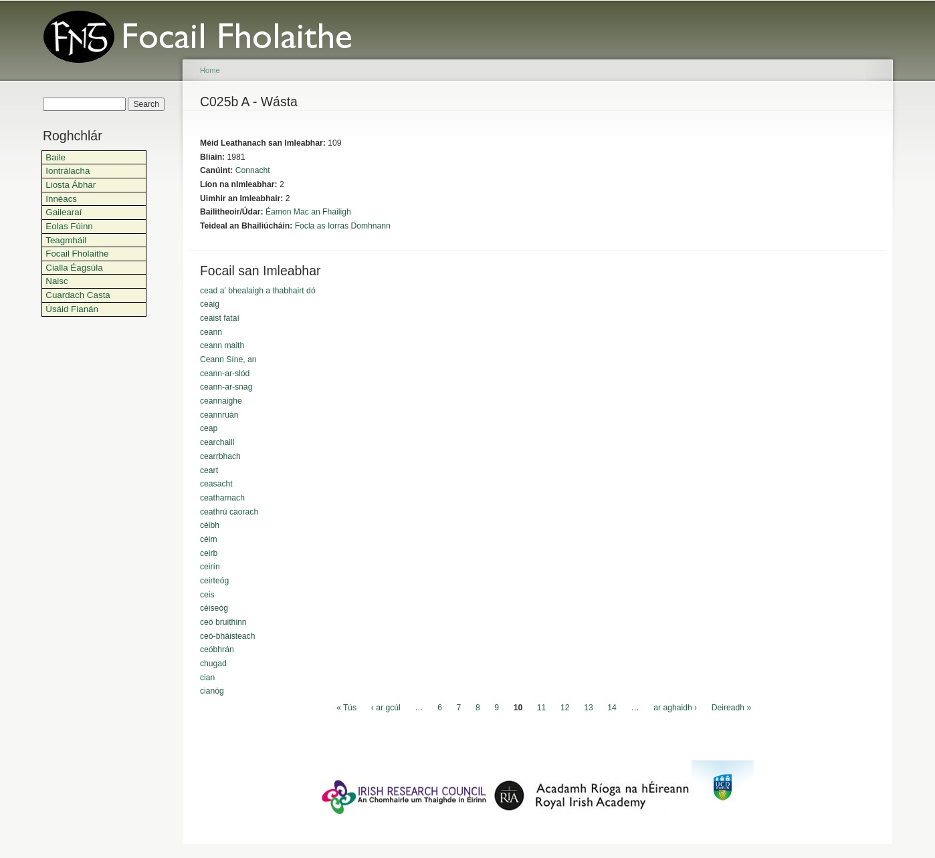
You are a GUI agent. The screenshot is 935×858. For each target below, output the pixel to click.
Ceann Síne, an (228, 359)
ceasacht (216, 483)
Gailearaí (63, 212)
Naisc (56, 281)
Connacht (252, 170)
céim (208, 539)
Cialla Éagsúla (73, 268)
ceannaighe (221, 401)
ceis (207, 594)
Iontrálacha (67, 171)
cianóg (212, 691)
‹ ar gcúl (386, 707)
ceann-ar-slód (224, 373)
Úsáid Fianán (71, 309)
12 (565, 707)
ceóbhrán (217, 649)
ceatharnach (222, 498)
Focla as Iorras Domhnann (343, 226)
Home (210, 70)
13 (588, 707)
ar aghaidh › (675, 707)
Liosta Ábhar (70, 185)
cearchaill (217, 442)
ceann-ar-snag (226, 387)
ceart (209, 470)
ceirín (210, 566)
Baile (55, 157)
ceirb (208, 553)
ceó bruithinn (223, 622)
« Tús (346, 707)
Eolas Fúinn (69, 226)
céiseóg (214, 608)
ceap (208, 428)
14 (612, 707)
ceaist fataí (219, 318)
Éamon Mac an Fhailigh (308, 212)
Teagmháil (65, 240)
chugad (213, 663)
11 (541, 707)
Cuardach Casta (77, 295)
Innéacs (61, 199)
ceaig (209, 304)
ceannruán (219, 415)
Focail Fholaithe (76, 254)
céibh (209, 525)
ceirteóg (214, 580)
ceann (211, 332)
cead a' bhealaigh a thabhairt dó (258, 290)
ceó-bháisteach (227, 636)
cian (207, 677)
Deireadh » (731, 707)
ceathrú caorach (229, 512)
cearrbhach (220, 456)
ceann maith (222, 345)
